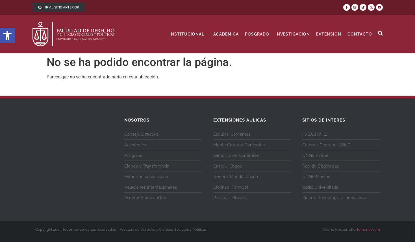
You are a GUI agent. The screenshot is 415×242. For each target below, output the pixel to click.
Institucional (188, 34)
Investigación (292, 34)
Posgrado (257, 34)
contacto (359, 34)
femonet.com (368, 229)
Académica (226, 34)
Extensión (328, 34)
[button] (7, 35)
